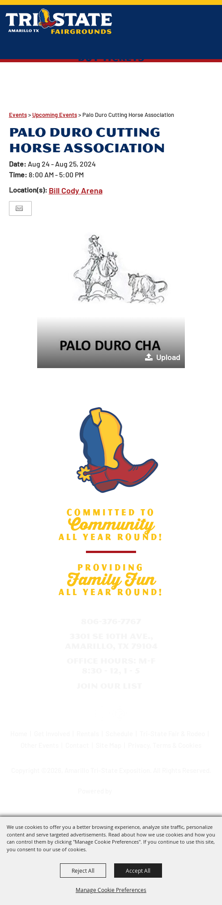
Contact (77, 745)
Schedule (119, 733)
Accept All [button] (138, 870)
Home (18, 733)
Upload (168, 357)
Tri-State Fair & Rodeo (172, 733)
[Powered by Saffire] (129, 787)
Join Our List (109, 686)
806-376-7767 (111, 621)
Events (18, 114)
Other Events (40, 745)
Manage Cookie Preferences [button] (111, 889)
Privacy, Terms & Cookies (164, 745)
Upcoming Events (54, 114)
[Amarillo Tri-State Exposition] (58, 21)
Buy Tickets (111, 57)
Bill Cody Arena (75, 190)
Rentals (88, 733)
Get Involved (52, 733)
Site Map (108, 745)
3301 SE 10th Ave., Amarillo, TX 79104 (111, 641)
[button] (111, 294)
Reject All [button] (83, 870)
